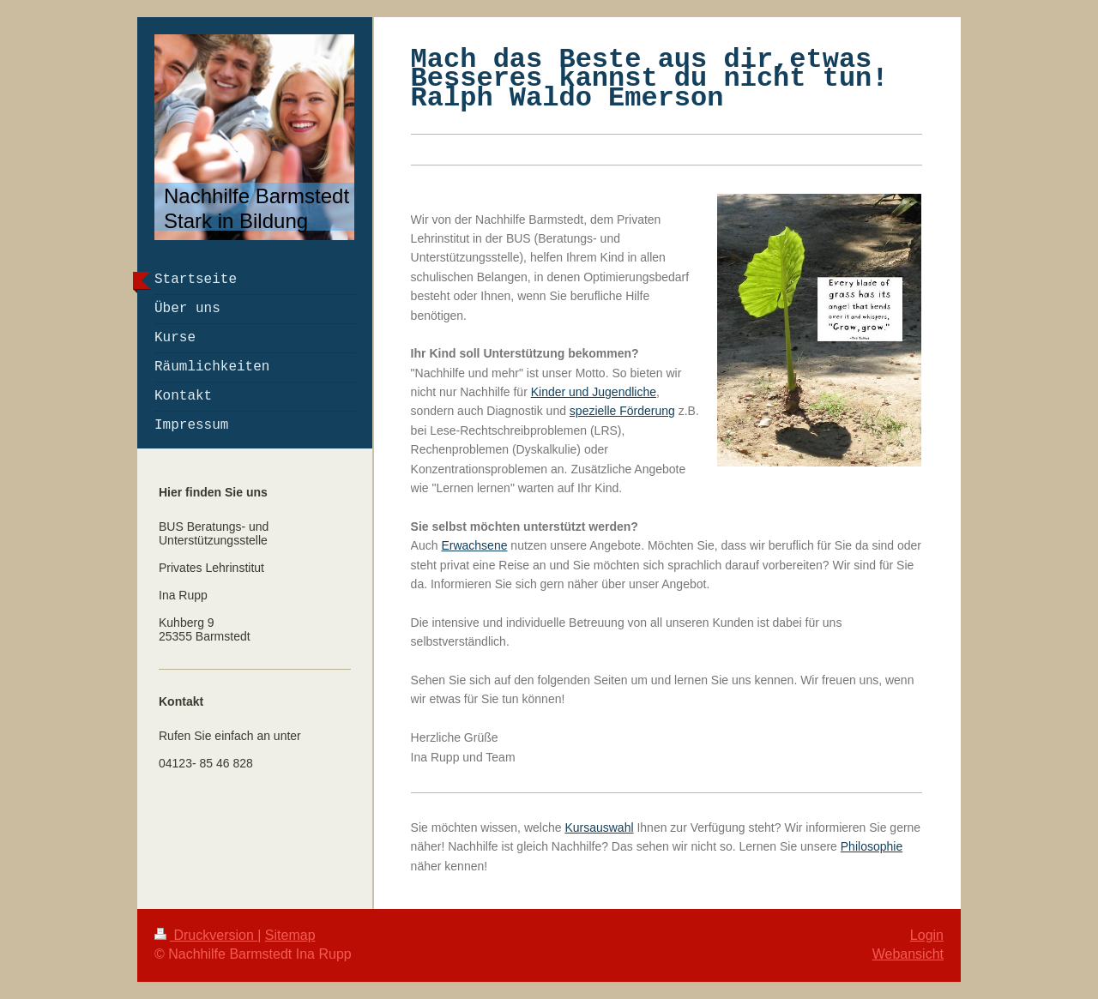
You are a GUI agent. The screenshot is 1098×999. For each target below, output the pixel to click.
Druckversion (205, 935)
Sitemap (290, 935)
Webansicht (908, 954)
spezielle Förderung (622, 411)
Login (927, 935)
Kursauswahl (598, 827)
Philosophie (871, 846)
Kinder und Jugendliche (593, 392)
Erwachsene (474, 545)
